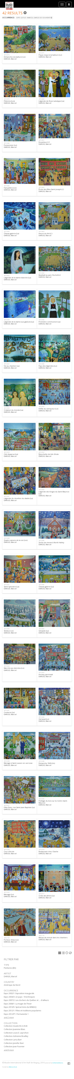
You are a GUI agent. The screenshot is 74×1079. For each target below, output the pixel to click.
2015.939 (6, 761)
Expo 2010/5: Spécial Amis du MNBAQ (20, 1007)
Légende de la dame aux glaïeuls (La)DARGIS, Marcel (19, 323)
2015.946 (41, 585)
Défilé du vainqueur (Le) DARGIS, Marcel (48, 410)
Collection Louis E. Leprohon (16, 1033)
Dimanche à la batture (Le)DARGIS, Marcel (14, 58)
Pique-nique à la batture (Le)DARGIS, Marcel (50, 56)
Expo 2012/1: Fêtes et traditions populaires (22, 1010)
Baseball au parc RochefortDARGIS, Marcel (50, 276)
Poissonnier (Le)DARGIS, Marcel (10, 146)
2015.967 (41, 140)
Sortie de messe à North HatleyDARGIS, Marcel (51, 543)
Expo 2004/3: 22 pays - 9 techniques (19, 997)
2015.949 (6, 538)
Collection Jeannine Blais (14, 1029)
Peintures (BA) (10, 968)
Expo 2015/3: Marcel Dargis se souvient (34, 18)
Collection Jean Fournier (14, 1046)
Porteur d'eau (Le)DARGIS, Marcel (11, 941)
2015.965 (41, 187)
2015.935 (41, 799)
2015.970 (6, 99)
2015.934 (6, 850)
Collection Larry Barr (13, 1039)
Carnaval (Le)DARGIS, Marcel (45, 720)
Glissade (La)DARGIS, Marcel (45, 632)
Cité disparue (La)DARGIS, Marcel (11, 455)
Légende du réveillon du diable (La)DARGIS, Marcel (18, 499)
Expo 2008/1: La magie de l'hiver (18, 1003)
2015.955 (6, 408)
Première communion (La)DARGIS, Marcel (49, 323)
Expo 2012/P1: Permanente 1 (16, 1014)
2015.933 (41, 850)
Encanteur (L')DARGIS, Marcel (45, 143)
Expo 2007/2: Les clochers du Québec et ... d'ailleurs (26, 1000)
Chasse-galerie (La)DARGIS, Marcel (11, 234)
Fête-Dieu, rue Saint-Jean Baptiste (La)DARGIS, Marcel (19, 808)
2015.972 (6, 55)
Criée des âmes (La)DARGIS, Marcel (47, 896)
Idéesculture (13, 1067)
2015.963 (41, 231)
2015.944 (41, 629)
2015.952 (41, 452)
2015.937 (6, 805)
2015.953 (6, 452)
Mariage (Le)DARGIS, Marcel (10, 895)
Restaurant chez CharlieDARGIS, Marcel (48, 852)
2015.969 (41, 99)
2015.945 (6, 629)
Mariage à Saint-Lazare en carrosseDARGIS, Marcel (18, 764)
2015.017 (41, 894)
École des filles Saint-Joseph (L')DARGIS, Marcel (51, 190)
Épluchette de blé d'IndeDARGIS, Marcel (49, 455)
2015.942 (41, 672)
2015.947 (6, 585)
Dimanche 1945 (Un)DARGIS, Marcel (47, 764)
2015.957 (6, 364)
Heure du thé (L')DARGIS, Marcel (45, 234)
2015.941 (6, 710)
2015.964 (6, 231)
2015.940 (41, 717)
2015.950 (41, 490)
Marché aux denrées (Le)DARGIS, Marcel (14, 669)
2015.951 (6, 496)
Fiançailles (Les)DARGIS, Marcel (10, 189)
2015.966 (6, 186)
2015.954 (41, 407)
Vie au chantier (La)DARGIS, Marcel (11, 367)
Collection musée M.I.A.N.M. (16, 1026)
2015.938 (41, 761)
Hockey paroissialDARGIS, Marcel (46, 675)
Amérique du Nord (12, 985)
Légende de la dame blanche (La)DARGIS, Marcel (17, 278)
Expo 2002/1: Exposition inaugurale (19, 993)
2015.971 (41, 53)
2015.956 (41, 364)
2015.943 (6, 666)
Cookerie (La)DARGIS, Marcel (10, 713)
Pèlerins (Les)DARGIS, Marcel (10, 102)
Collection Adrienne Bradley (16, 1036)
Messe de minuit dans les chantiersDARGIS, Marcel (53, 938)
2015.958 (41, 320)
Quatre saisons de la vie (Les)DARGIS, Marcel (15, 541)
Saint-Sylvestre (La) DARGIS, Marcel (11, 587)
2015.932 (6, 892)
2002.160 (6, 938)
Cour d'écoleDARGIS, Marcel (10, 852)
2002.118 (41, 936)
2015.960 (41, 273)
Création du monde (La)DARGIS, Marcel (13, 411)
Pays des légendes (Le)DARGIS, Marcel (48, 367)
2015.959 (6, 320)
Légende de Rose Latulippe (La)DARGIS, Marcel (51, 102)
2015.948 (41, 540)
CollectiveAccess (58, 1063)
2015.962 (6, 276)
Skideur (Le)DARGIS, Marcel (10, 632)
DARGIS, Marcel (10, 976)
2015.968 (6, 143)
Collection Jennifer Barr (14, 1043)
